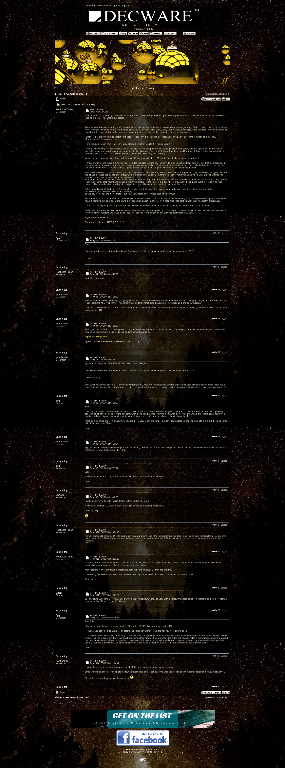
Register (125, 5)
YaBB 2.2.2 (153, 749)
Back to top (61, 233)
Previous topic (212, 94)
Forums (59, 94)
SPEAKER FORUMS (73, 94)
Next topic (224, 94)
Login (114, 5)
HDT (87, 94)
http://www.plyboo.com (96, 336)
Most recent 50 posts (143, 88)
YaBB (125, 752)
